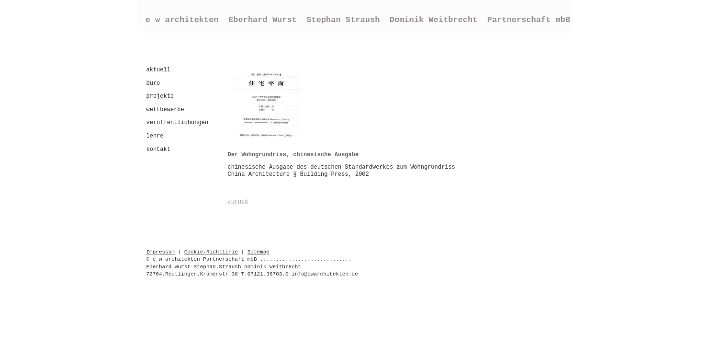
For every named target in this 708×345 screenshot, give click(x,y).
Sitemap (258, 252)
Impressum (160, 252)
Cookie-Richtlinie (211, 252)
